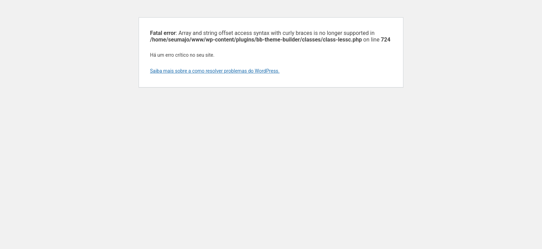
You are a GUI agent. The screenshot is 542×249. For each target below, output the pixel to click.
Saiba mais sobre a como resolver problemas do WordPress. (215, 71)
